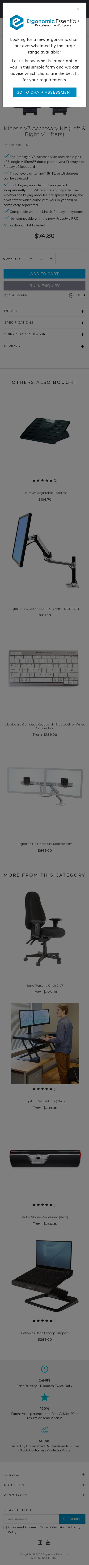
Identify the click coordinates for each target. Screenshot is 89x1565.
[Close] (77, 8)
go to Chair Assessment (45, 92)
